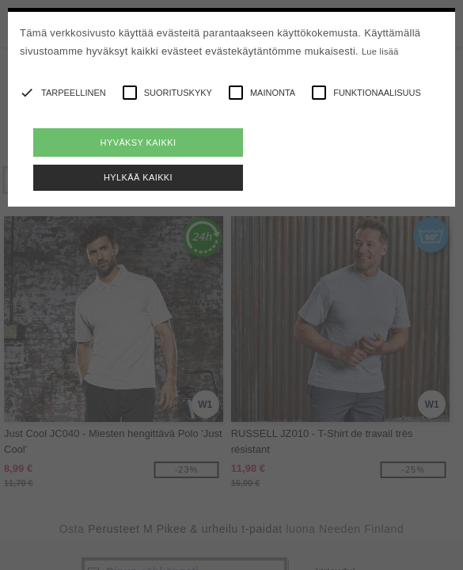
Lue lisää (380, 51)
